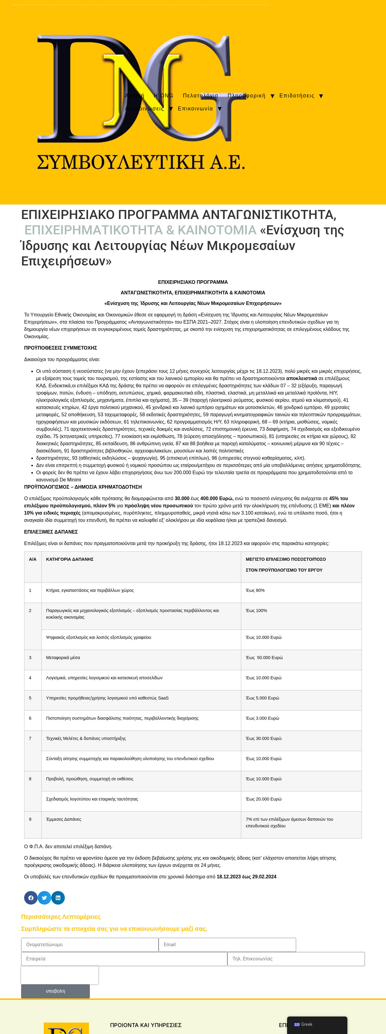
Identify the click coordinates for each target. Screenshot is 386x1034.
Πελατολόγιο (201, 96)
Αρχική (134, 96)
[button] (31, 898)
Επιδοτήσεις (297, 96)
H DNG (164, 96)
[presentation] (59, 975)
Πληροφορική (247, 96)
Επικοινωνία (195, 109)
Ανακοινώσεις (144, 109)
